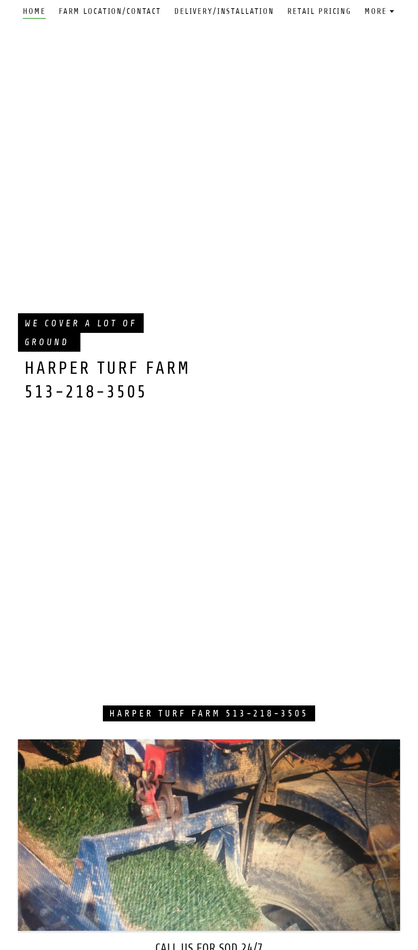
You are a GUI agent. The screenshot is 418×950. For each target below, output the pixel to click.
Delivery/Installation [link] (224, 11)
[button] (380, 11)
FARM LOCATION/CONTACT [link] (110, 11)
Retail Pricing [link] (319, 11)
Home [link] (34, 11)
